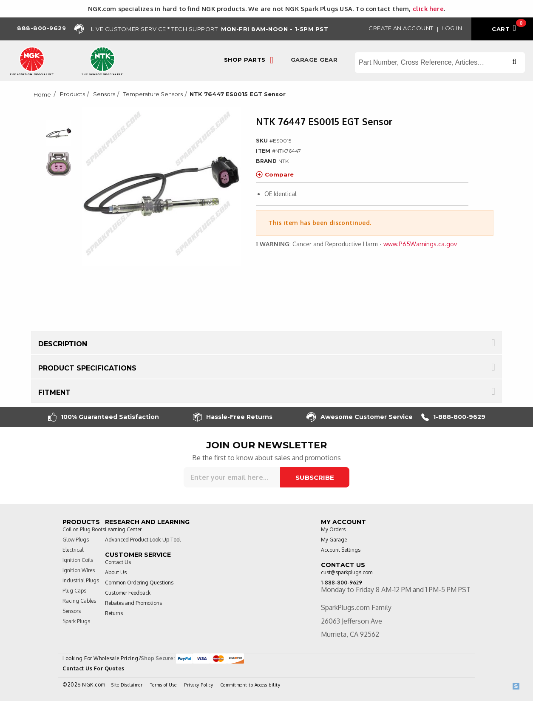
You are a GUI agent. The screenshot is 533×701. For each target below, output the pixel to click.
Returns (114, 613)
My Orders (333, 529)
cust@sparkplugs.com (346, 572)
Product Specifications (87, 368)
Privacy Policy (198, 684)
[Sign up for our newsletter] (232, 477)
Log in (452, 28)
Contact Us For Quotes (93, 668)
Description (62, 344)
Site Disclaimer (127, 684)
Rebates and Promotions (133, 603)
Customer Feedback (127, 593)
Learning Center (123, 529)
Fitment (54, 392)
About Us (116, 572)
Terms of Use (163, 684)
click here (428, 8)
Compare (275, 174)
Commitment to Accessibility (251, 684)
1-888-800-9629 (453, 417)
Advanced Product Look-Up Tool (143, 539)
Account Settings (340, 550)
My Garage (334, 539)
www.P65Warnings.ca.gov (420, 244)
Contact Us (118, 562)
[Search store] (440, 62)
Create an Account (401, 28)
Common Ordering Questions (139, 582)
